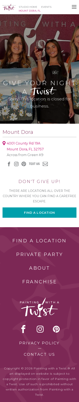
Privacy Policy (39, 343)
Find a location (39, 213)
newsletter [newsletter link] (45, 164)
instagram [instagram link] (16, 164)
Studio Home (28, 6)
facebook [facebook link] (9, 164)
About (39, 268)
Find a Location (39, 241)
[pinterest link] (23, 164)
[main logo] (9, 6)
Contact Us (39, 354)
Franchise (39, 282)
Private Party (39, 254)
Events (46, 6)
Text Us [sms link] (34, 164)
